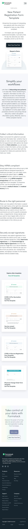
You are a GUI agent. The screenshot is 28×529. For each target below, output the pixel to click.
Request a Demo (15, 51)
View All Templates (14, 276)
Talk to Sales (14, 435)
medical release (13, 186)
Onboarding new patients (17, 89)
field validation (12, 145)
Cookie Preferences (18, 503)
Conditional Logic (17, 208)
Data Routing (4, 208)
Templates (14, 8)
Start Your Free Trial (14, 45)
